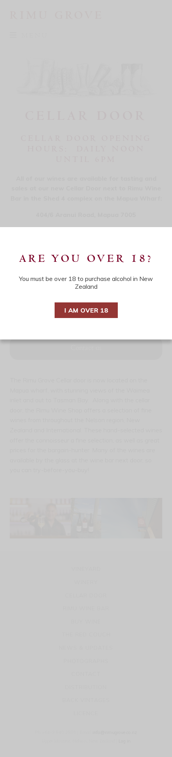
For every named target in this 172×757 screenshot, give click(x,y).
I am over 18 (86, 310)
